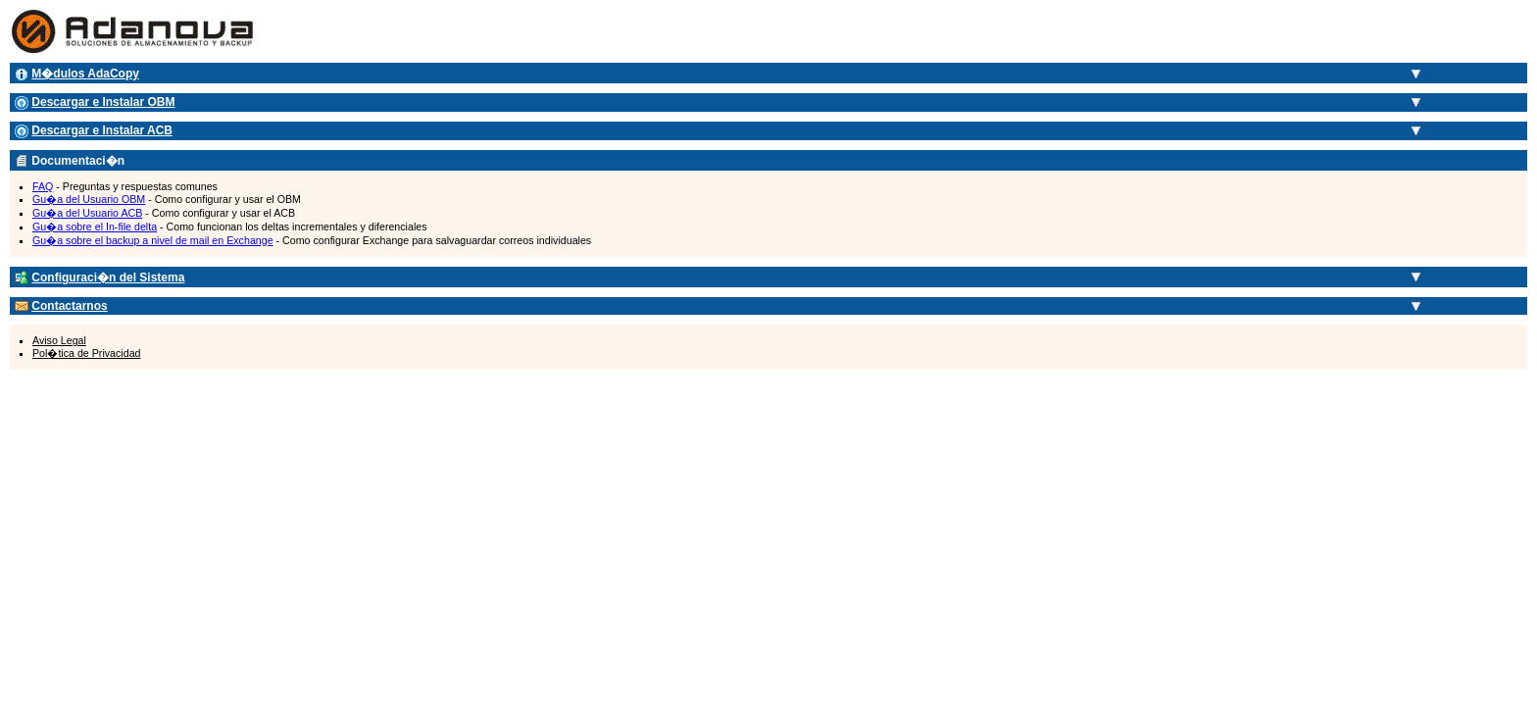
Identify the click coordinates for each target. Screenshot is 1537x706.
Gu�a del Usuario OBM (88, 199)
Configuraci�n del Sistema (107, 277)
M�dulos (85, 73)
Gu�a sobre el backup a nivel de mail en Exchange (152, 240)
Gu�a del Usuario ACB (87, 213)
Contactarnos (69, 306)
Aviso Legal (59, 340)
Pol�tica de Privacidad (86, 353)
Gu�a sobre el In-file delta (94, 226)
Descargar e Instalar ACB (102, 130)
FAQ (42, 186)
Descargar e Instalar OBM (102, 102)
